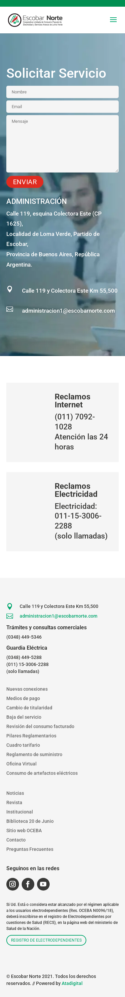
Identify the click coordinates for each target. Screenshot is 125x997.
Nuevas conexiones (27, 689)
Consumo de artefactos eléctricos (42, 773)
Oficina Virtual (21, 763)
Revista (14, 802)
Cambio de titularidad (29, 707)
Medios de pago (23, 698)
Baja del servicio (23, 717)
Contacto (16, 840)
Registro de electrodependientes (46, 940)
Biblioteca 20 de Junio (30, 821)
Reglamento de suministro (34, 754)
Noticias (15, 793)
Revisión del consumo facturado (40, 726)
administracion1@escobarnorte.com (68, 310)
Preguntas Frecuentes (29, 849)
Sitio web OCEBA (24, 830)
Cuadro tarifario (23, 745)
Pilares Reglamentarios (31, 735)
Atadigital (72, 983)
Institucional (19, 811)
